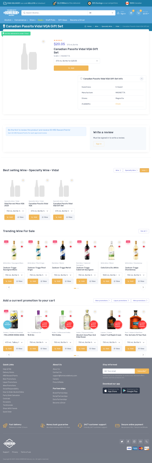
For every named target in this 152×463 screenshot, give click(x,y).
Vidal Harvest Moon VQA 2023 (14, 205)
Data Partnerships (60, 399)
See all (144, 231)
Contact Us (57, 372)
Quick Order (7, 412)
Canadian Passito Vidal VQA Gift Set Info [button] (101, 78)
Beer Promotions (9, 379)
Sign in (99, 144)
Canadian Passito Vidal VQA (38, 205)
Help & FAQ (7, 369)
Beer (102, 300)
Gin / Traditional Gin (35, 332)
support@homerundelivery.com (65, 376)
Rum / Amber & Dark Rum (135, 332)
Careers (56, 379)
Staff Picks (50, 20)
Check (118, 104)
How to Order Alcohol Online (13, 392)
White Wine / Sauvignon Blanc (14, 263)
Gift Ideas (62, 20)
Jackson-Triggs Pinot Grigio (38, 269)
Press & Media (58, 382)
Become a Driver (77, 20)
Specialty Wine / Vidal (11, 201)
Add (71, 68)
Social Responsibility (11, 389)
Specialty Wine (107, 26)
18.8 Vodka (57, 335)
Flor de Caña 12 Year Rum (136, 335)
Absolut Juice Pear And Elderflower (87, 336)
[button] (112, 391)
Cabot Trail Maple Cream (112, 335)
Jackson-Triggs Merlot (62, 268)
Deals (40, 20)
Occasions (7, 402)
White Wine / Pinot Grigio (37, 263)
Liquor (121, 300)
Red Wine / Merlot (59, 263)
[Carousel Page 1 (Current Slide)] (75, 288)
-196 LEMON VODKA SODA (14, 335)
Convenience (20, 20)
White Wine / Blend (108, 263)
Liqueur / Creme (107, 332)
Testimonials (8, 405)
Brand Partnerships (60, 393)
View (20, 217)
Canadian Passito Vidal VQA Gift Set (63, 205)
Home (88, 26)
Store (32, 20)
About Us (56, 369)
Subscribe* (142, 371)
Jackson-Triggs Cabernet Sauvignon (86, 269)
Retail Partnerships (60, 396)
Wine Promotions (9, 386)
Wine (96, 26)
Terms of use (26, 452)
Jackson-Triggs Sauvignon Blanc (11, 269)
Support (6, 452)
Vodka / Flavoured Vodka (86, 332)
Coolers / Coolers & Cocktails (14, 332)
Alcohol (7, 20)
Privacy (15, 452)
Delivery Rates (8, 372)
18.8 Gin (32, 335)
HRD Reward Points (10, 376)
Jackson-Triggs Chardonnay (133, 269)
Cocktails (6, 399)
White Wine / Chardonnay (134, 263)
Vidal (117, 26)
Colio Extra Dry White (111, 268)
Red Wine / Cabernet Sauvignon (85, 264)
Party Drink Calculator (11, 395)
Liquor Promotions (10, 382)
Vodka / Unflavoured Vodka (62, 332)
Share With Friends (10, 408)
